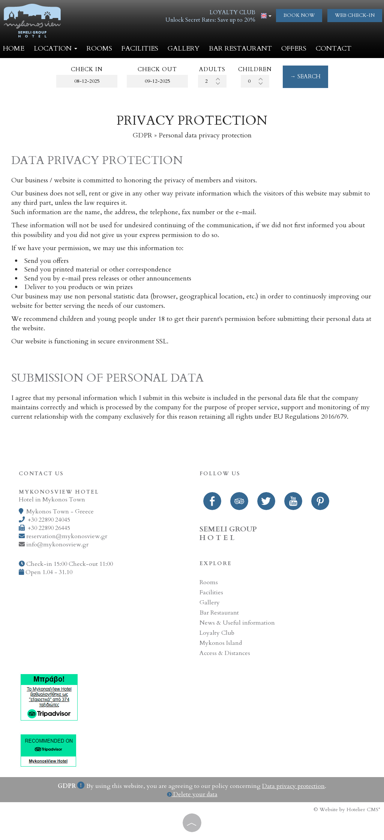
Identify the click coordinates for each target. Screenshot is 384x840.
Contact (333, 48)
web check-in (355, 15)
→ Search (305, 76)
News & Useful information (237, 623)
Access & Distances (225, 653)
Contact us (41, 473)
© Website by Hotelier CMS (346, 809)
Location (55, 48)
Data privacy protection (293, 786)
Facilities (140, 48)
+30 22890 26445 (49, 528)
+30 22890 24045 (49, 520)
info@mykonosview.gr (57, 544)
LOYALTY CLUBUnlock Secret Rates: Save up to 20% (210, 16)
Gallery (184, 48)
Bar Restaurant (240, 48)
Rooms (99, 48)
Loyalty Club (217, 633)
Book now (299, 15)
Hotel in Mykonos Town (52, 499)
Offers (293, 48)
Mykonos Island (221, 643)
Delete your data (192, 794)
